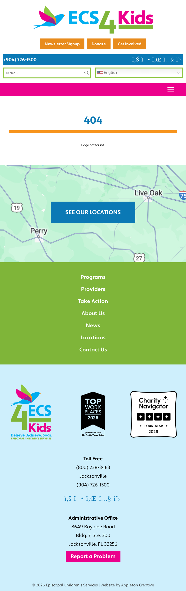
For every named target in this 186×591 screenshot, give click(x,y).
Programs (93, 277)
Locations (93, 337)
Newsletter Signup (62, 43)
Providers (93, 289)
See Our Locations (93, 212)
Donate (99, 43)
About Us (93, 313)
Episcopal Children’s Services (72, 585)
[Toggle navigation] (170, 89)
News (93, 325)
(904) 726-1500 (20, 60)
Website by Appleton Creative (127, 585)
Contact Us (93, 349)
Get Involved (129, 43)
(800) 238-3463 (93, 467)
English (107, 73)
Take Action (93, 301)
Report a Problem (93, 556)
